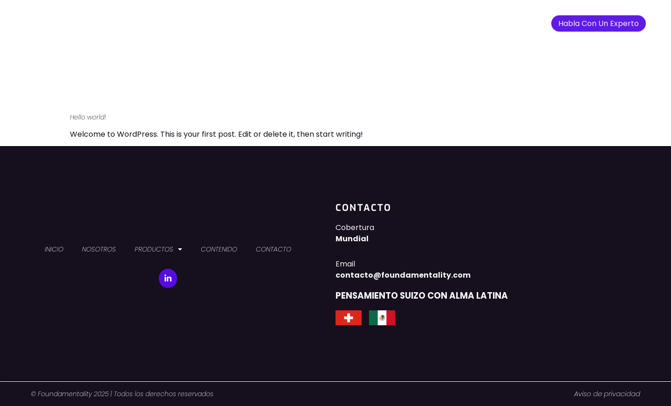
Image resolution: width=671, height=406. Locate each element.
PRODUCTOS (320, 20)
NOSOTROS (264, 20)
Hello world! (88, 117)
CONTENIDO (377, 20)
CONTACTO (428, 20)
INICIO (224, 20)
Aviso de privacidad (607, 394)
